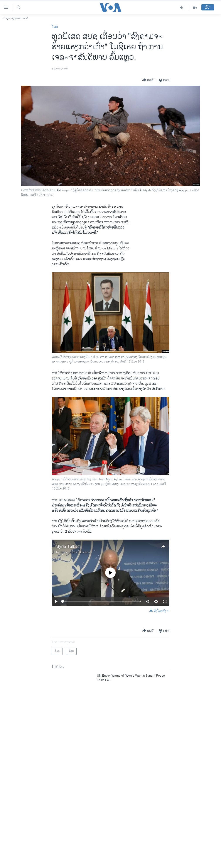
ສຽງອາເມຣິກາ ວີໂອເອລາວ (76, 552)
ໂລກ (55, 27)
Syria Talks (66, 546)
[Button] (148, 80)
